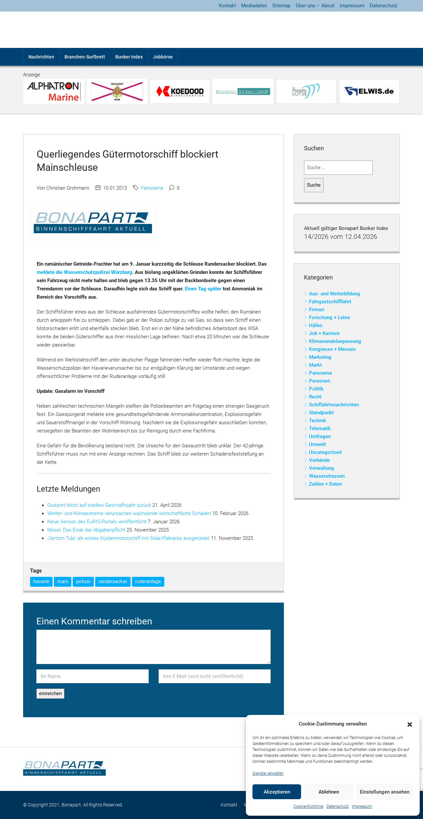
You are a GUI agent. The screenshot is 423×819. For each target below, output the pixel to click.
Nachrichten (41, 56)
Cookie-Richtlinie (308, 806)
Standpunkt (321, 413)
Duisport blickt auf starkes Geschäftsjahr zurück (99, 505)
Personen (319, 381)
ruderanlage (148, 581)
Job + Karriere (324, 333)
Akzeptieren (277, 792)
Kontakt (227, 6)
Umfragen (320, 436)
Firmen (316, 310)
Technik (317, 421)
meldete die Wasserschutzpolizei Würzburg (84, 272)
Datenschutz (338, 806)
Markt (315, 365)
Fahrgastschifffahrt (330, 302)
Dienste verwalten (268, 773)
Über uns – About (315, 6)
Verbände (319, 460)
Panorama (152, 188)
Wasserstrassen (327, 476)
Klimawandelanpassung (335, 341)
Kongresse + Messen (332, 349)
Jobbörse (163, 56)
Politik (316, 389)
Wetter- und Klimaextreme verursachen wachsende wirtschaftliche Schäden (129, 513)
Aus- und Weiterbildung (334, 294)
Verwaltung (321, 468)
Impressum (362, 806)
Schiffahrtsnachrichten (334, 405)
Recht (315, 397)
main (62, 581)
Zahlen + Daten (325, 484)
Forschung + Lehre (329, 317)
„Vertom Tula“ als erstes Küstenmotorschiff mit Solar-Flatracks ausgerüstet (128, 538)
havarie (41, 581)
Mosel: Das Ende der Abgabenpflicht (86, 530)
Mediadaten (254, 6)
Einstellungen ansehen (384, 792)
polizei (83, 581)
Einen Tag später (203, 289)
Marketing (320, 357)
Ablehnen (329, 792)
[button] (409, 724)
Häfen (315, 325)
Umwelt (317, 444)
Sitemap (281, 6)
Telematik (320, 428)
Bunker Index (129, 56)
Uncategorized (325, 452)
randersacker (112, 581)
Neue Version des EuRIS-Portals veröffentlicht (96, 522)
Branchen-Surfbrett (84, 56)
